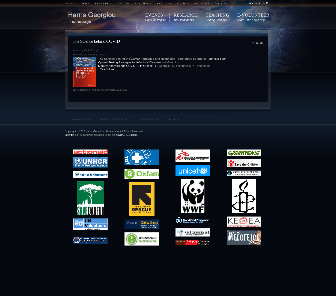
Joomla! (69, 134)
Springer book (217, 58)
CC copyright (147, 119)
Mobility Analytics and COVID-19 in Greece (125, 65)
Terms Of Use (80, 119)
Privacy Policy (113, 119)
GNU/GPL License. (127, 134)
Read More (107, 69)
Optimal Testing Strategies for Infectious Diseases (129, 62)
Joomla (172, 119)
